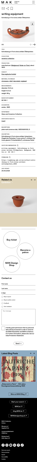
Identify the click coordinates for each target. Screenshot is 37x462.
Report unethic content (9, 299)
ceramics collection (8, 58)
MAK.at (18, 406)
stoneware (5, 81)
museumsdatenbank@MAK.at (8, 432)
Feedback (6, 303)
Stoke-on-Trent (24, 65)
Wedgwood (15, 65)
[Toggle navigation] (33, 2)
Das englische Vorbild (9, 74)
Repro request (7, 296)
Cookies (4, 459)
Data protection (5, 452)
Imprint (3, 454)
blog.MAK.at (18, 411)
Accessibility (5, 457)
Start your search (18, 402)
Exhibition (6, 182)
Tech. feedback (8, 306)
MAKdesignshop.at (18, 416)
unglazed (24, 81)
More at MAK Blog (18, 394)
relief (11, 81)
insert (3, 121)
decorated (16, 81)
